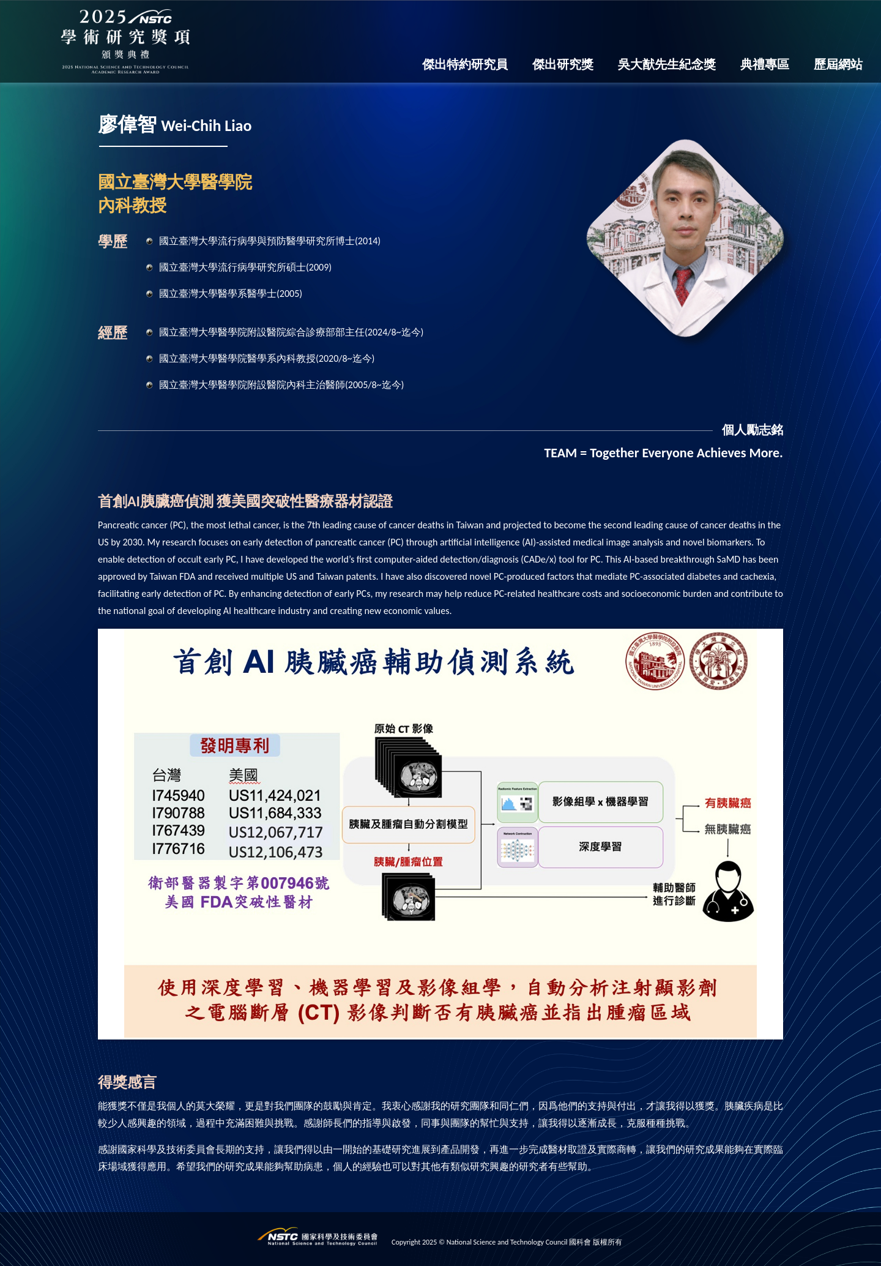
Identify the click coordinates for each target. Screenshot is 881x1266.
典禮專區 (764, 64)
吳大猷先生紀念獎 (667, 64)
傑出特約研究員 (465, 64)
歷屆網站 (838, 64)
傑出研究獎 (562, 64)
